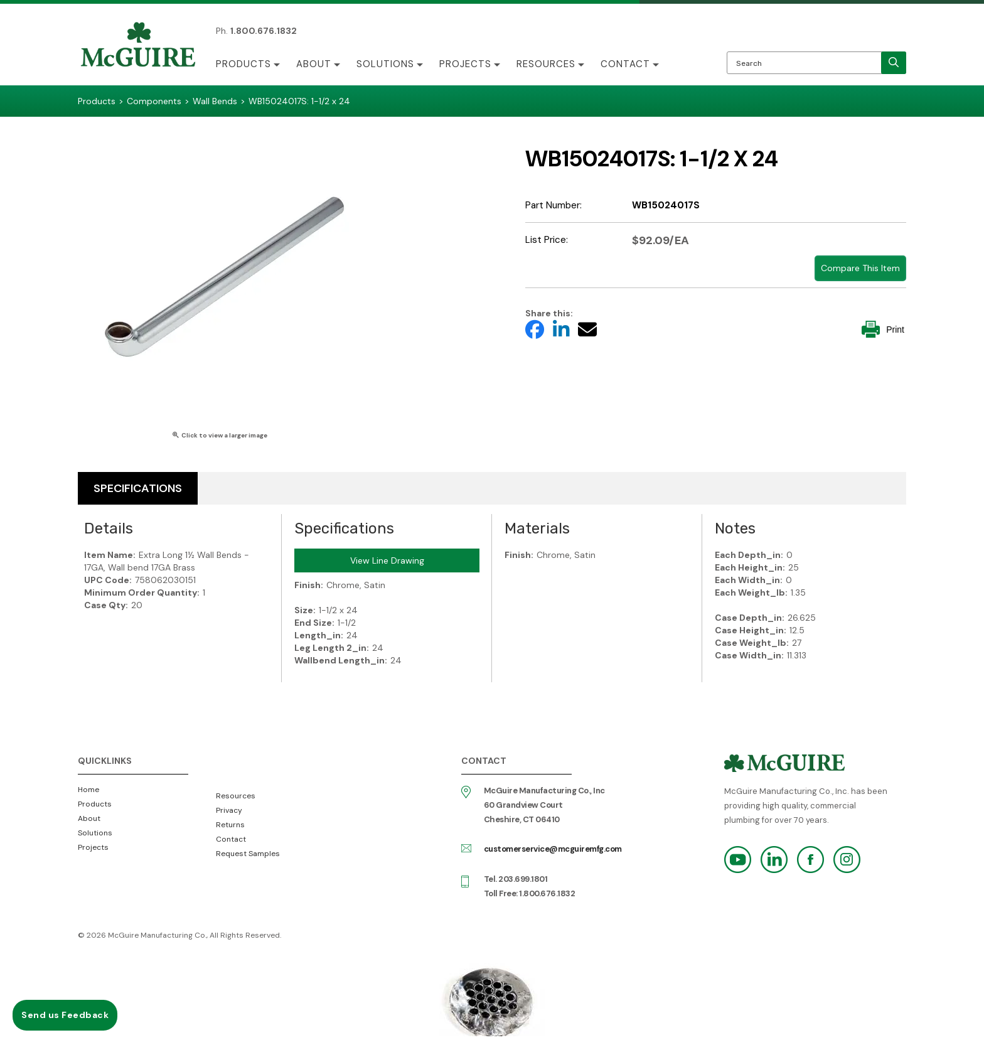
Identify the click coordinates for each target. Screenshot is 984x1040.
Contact (625, 64)
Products (243, 64)
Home (88, 790)
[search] (893, 62)
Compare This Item (860, 268)
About (313, 64)
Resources (545, 64)
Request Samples (248, 854)
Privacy (229, 810)
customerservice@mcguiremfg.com (553, 849)
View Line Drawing (387, 560)
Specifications (138, 488)
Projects (465, 64)
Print (883, 329)
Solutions (385, 64)
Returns (230, 825)
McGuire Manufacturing (138, 45)
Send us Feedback (65, 1015)
